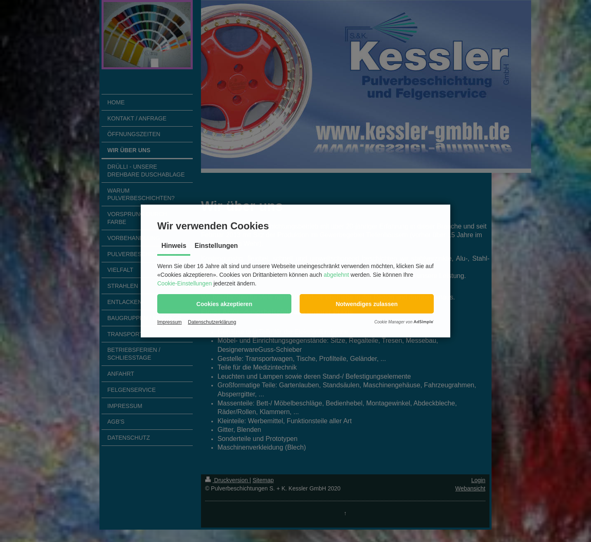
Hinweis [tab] (173, 245)
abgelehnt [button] (336, 274)
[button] (224, 303)
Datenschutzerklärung (212, 322)
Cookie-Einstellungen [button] (184, 283)
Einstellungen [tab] (216, 245)
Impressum (169, 322)
